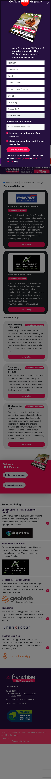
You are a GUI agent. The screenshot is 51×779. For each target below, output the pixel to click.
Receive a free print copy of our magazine (25, 134)
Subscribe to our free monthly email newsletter (26, 142)
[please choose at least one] (22, 127)
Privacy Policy (22, 158)
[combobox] (25, 127)
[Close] (48, 3)
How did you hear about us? (20, 121)
